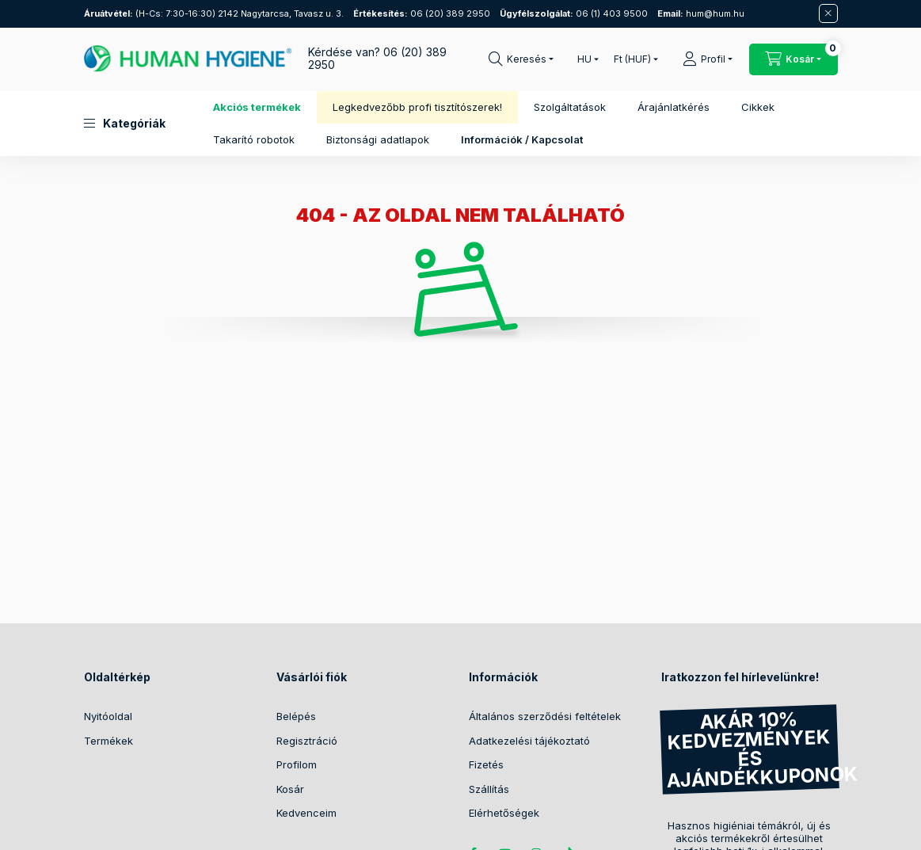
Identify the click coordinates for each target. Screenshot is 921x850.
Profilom (296, 764)
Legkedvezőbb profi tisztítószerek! (417, 107)
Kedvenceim (306, 812)
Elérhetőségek (504, 812)
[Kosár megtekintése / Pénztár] (793, 59)
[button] (124, 123)
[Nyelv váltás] (584, 59)
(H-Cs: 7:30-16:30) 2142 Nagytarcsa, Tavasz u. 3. (214, 13)
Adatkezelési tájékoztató (529, 740)
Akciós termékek (257, 107)
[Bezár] (828, 13)
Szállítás (489, 789)
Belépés (296, 716)
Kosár (290, 789)
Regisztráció (306, 740)
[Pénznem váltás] (632, 59)
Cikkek (757, 107)
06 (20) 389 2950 (421, 13)
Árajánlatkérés (673, 107)
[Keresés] (521, 59)
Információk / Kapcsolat (522, 139)
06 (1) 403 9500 (574, 13)
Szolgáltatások (570, 107)
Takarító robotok (254, 139)
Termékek (108, 740)
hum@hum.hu (700, 13)
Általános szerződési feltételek (545, 716)
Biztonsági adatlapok (377, 139)
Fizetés (486, 764)
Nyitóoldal (108, 716)
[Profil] (707, 59)
